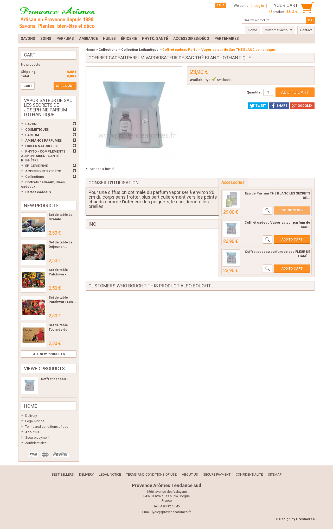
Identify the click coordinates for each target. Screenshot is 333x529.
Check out (65, 86)
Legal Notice (34, 421)
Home (30, 406)
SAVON (31, 124)
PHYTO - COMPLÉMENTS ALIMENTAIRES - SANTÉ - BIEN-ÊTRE (43, 155)
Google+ (302, 105)
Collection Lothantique (139, 50)
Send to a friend (102, 169)
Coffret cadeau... (55, 379)
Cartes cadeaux (38, 192)
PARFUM (32, 135)
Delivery (31, 416)
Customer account (278, 30)
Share (279, 105)
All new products (49, 354)
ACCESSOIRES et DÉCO (43, 171)
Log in (259, 6)
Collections (34, 177)
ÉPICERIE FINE (36, 166)
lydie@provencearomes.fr (171, 512)
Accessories (233, 182)
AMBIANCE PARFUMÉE (43, 140)
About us (32, 432)
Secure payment (37, 437)
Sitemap (274, 474)
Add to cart (292, 239)
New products (41, 205)
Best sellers (63, 474)
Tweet (258, 105)
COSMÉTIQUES (37, 129)
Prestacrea (305, 519)
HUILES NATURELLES (41, 146)
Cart (29, 55)
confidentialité (36, 443)
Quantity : (254, 92)
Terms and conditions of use (46, 427)
